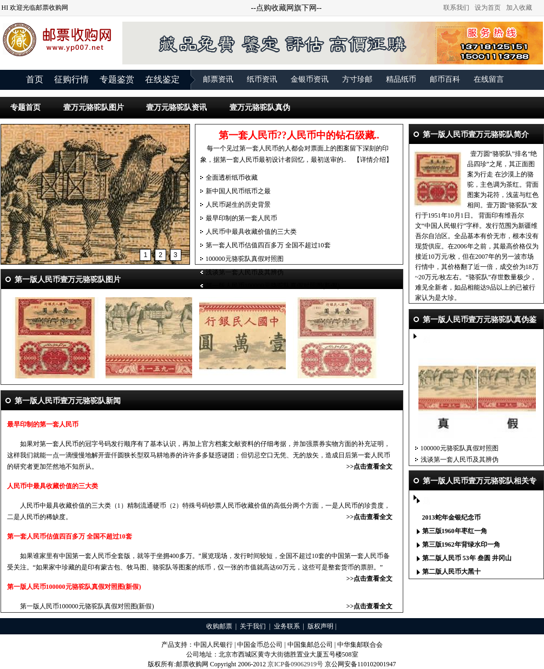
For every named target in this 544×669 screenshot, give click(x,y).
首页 (34, 79)
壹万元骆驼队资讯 (176, 107)
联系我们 (456, 7)
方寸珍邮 (357, 79)
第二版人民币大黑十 (451, 571)
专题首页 (25, 107)
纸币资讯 (262, 79)
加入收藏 (519, 7)
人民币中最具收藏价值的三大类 (251, 231)
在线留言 (489, 79)
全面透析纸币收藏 (232, 177)
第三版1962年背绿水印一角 (461, 544)
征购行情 (71, 79)
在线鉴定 (162, 79)
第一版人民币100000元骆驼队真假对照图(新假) (273, 286)
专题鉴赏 (117, 79)
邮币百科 (445, 79)
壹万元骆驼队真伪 (260, 107)
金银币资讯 (310, 79)
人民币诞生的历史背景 (238, 204)
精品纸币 (401, 79)
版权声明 (320, 626)
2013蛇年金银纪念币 (451, 517)
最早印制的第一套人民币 (241, 218)
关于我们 (253, 626)
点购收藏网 (275, 8)
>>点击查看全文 (369, 466)
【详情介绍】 (372, 159)
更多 (529, 520)
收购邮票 (219, 626)
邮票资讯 (218, 79)
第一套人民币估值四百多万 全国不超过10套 (268, 245)
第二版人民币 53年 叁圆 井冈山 (467, 558)
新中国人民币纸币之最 (238, 191)
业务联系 (287, 626)
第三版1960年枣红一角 (454, 531)
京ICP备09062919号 (295, 664)
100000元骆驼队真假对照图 (245, 259)
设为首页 (488, 7)
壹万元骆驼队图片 (93, 107)
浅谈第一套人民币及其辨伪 (245, 272)
